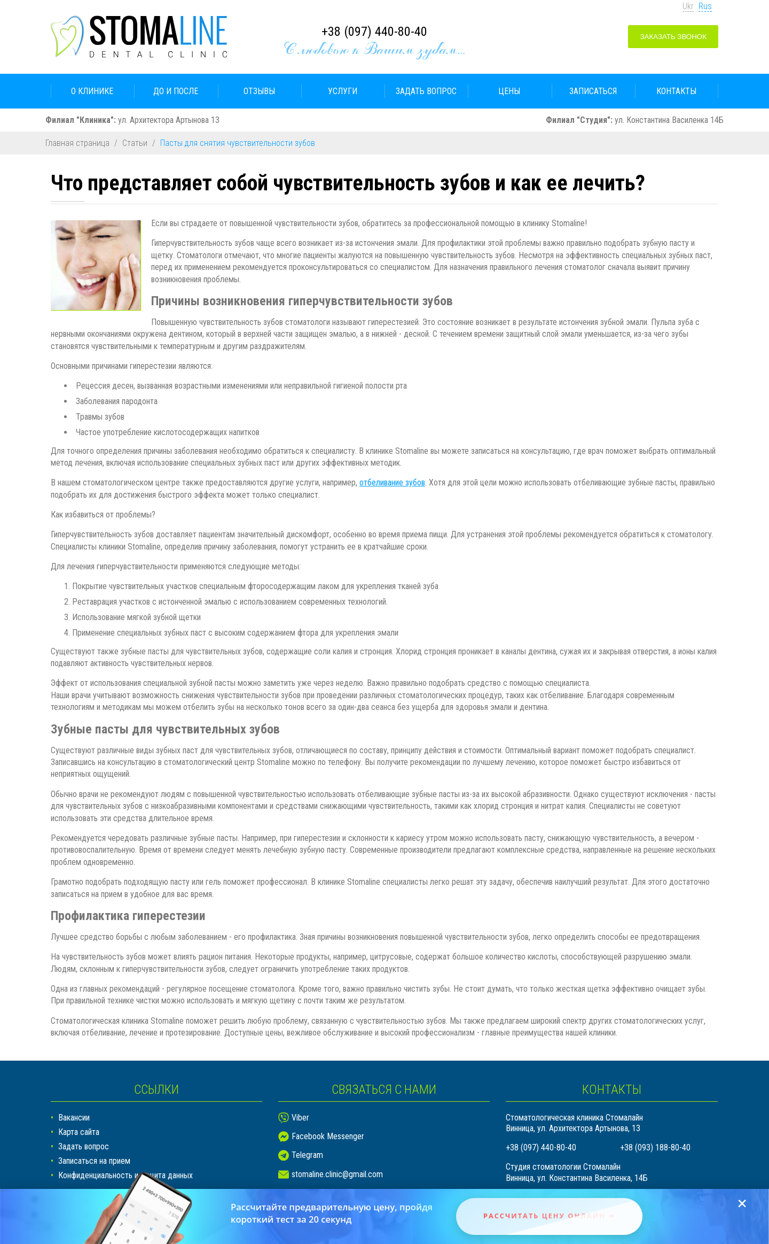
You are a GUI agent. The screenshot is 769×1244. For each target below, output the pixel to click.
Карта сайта (78, 1132)
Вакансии (74, 1117)
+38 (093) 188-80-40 (655, 1147)
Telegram (307, 1155)
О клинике (92, 91)
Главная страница (77, 143)
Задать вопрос (426, 91)
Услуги (342, 91)
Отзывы (259, 91)
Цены (509, 91)
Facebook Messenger (328, 1136)
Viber (300, 1117)
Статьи (134, 143)
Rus (705, 6)
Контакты (676, 91)
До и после (175, 91)
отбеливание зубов (392, 482)
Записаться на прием (94, 1161)
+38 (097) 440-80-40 (374, 31)
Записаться (593, 91)
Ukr (688, 6)
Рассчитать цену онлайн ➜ (549, 1215)
